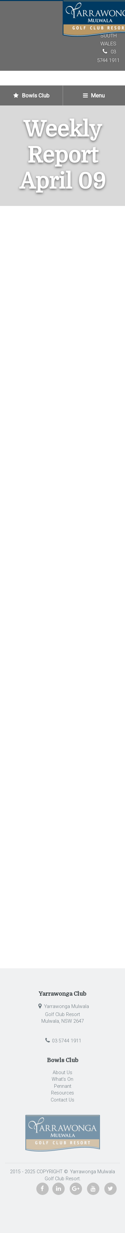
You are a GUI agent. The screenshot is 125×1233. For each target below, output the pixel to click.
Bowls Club (31, 95)
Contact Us (62, 1100)
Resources (62, 1093)
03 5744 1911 (62, 1041)
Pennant (62, 1086)
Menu (94, 95)
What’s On (62, 1079)
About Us (62, 1072)
